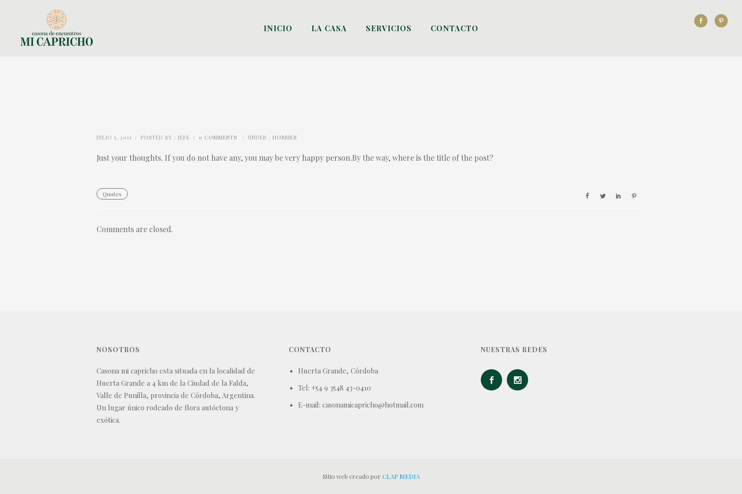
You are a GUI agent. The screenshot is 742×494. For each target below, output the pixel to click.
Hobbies (285, 137)
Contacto (454, 28)
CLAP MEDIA (401, 476)
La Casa (329, 28)
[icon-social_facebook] (703, 20)
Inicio (278, 28)
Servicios (389, 28)
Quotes (112, 194)
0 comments (218, 137)
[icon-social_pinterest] (721, 20)
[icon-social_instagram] (520, 379)
